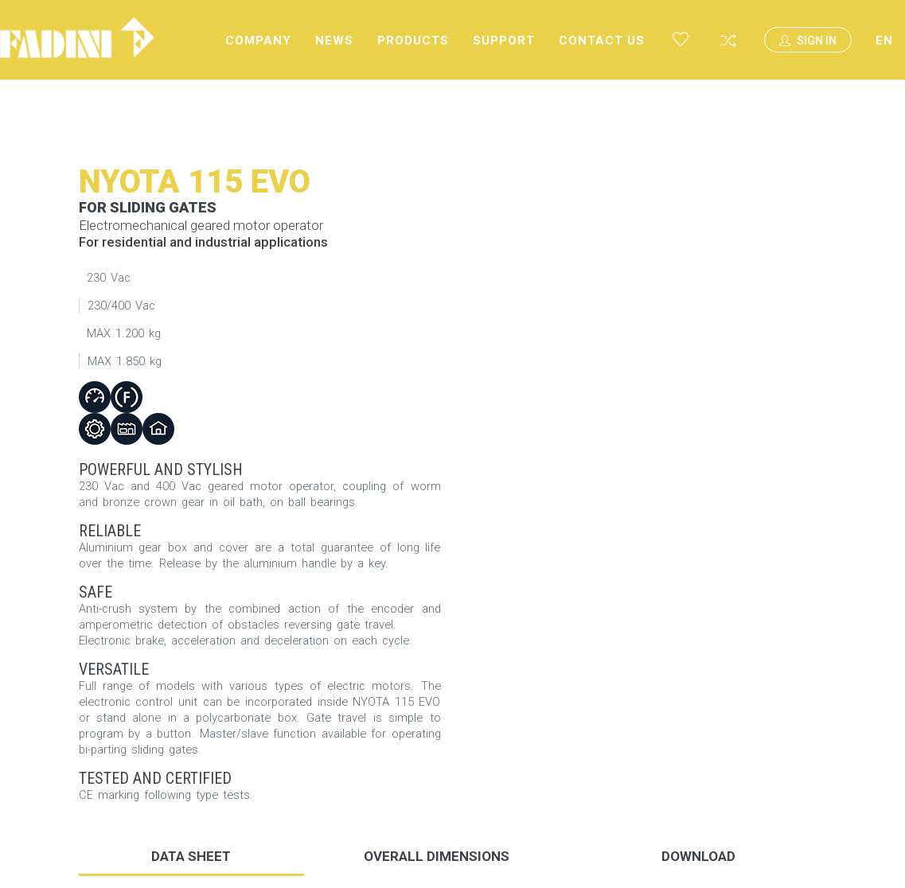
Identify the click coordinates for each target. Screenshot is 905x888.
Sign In (808, 40)
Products (413, 40)
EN (884, 40)
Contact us (602, 40)
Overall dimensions (436, 856)
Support (504, 40)
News (334, 40)
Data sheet (191, 856)
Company (258, 40)
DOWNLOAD (698, 856)
